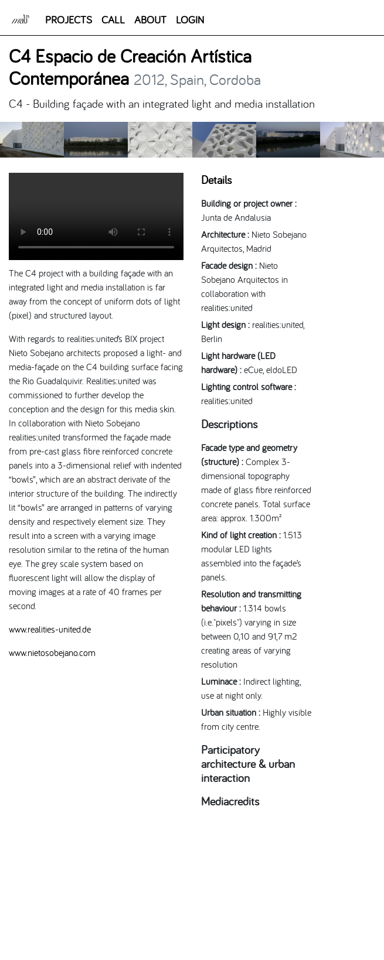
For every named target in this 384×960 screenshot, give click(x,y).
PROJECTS (68, 19)
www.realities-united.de (50, 629)
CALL (113, 19)
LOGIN (190, 19)
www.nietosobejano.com (52, 652)
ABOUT (150, 19)
